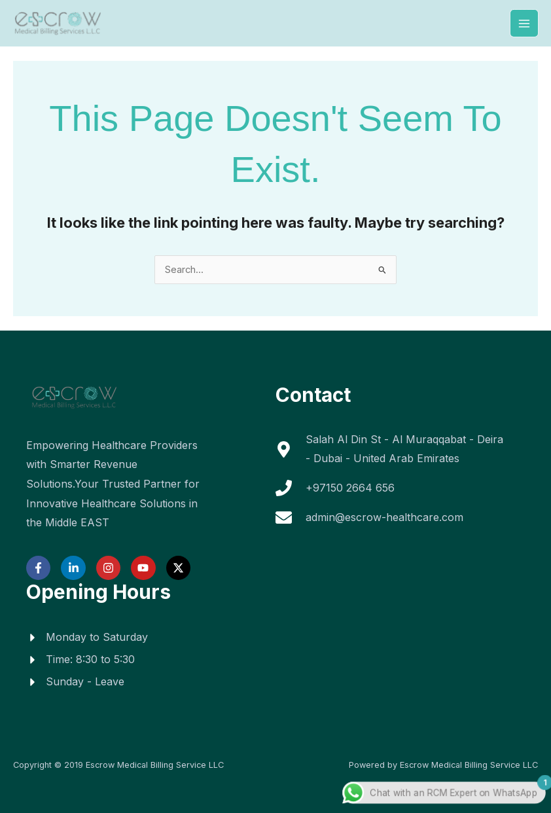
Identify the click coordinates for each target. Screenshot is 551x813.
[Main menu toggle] (524, 23)
